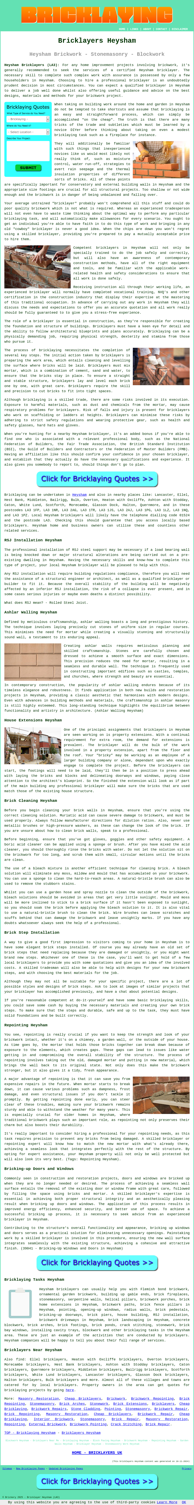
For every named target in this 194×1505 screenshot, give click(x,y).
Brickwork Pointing (88, 1424)
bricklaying (50, 350)
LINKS (134, 29)
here (70, 1390)
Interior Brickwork (53, 1419)
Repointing (14, 1424)
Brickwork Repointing (152, 1399)
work (171, 307)
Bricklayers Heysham (81, 1433)
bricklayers (67, 410)
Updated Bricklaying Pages (66, 1468)
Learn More (167, 1502)
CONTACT (161, 29)
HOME (122, 29)
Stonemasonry (42, 1404)
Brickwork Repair (171, 1409)
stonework (165, 1325)
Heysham (79, 495)
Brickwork (116, 1399)
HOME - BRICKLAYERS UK (97, 1452)
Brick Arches (72, 1404)
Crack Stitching (126, 1424)
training (145, 292)
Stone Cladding (85, 1409)
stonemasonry (51, 1299)
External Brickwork (47, 1424)
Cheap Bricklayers (83, 1399)
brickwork (44, 195)
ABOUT (147, 29)
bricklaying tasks (141, 1330)
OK (184, 1502)
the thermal (118, 169)
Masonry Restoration (38, 1399)
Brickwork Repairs (49, 1409)
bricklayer (167, 70)
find (20, 1359)
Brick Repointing (22, 1414)
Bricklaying (15, 495)
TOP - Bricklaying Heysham (30, 1433)
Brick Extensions (130, 1404)
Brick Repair (125, 1419)
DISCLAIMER (180, 29)
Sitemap (7, 1468)
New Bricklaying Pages (30, 1468)
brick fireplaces (171, 1294)
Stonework (99, 1404)
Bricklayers (163, 1404)
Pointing (113, 1409)
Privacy (187, 1468)
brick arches (40, 1325)
